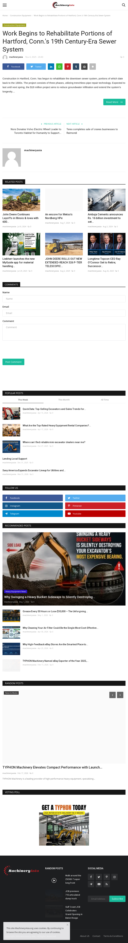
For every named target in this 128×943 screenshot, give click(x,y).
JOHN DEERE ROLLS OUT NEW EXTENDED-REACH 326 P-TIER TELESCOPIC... (63, 262)
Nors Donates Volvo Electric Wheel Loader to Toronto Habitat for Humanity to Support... (36, 131)
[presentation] (27, 349)
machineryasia (12, 57)
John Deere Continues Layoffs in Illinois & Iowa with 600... (20, 218)
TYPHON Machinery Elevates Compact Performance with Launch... (52, 767)
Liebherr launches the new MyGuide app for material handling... (18, 262)
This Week (23, 399)
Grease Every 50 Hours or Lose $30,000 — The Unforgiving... (55, 611)
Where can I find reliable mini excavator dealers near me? (54, 442)
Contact (96, 935)
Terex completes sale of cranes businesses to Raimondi (92, 131)
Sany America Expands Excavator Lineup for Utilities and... (34, 470)
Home (5, 15)
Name (6, 292)
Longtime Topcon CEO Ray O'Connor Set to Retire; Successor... (104, 262)
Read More (114, 102)
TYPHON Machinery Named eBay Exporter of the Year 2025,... (55, 661)
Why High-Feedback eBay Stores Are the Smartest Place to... (55, 644)
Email (5, 306)
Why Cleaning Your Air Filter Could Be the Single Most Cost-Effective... (60, 628)
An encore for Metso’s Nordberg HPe (58, 216)
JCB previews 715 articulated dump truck (72, 895)
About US (84, 935)
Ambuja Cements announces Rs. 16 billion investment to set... (105, 218)
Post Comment (13, 361)
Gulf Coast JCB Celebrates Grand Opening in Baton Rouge (73, 912)
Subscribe (117, 898)
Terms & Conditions (113, 935)
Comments (11, 284)
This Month (64, 399)
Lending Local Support (14, 458)
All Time (105, 399)
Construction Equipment (20, 15)
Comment (8, 321)
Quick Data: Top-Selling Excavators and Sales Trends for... (54, 409)
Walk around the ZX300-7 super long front (73, 879)
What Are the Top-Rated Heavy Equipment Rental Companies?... (57, 425)
